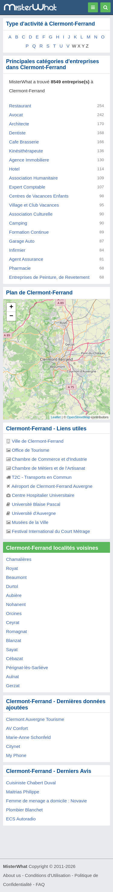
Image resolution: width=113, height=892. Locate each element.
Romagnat (16, 631)
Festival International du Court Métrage (51, 531)
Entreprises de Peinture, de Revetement (49, 277)
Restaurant (20, 105)
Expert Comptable (27, 186)
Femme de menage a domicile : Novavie (46, 800)
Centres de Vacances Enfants (38, 195)
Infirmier (17, 250)
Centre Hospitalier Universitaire (43, 495)
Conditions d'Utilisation (48, 875)
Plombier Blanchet (24, 809)
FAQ (40, 884)
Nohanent (16, 604)
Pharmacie (20, 268)
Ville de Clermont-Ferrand (37, 441)
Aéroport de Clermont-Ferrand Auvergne (51, 486)
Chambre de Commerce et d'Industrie (49, 459)
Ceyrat (12, 622)
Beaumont (16, 577)
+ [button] (11, 307)
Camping (18, 223)
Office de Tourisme (30, 450)
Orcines (14, 613)
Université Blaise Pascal (36, 504)
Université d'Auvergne (34, 513)
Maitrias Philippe (22, 791)
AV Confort (17, 728)
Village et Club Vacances (34, 205)
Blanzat (13, 640)
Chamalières (18, 559)
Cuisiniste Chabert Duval (31, 782)
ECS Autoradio (21, 818)
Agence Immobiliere (29, 159)
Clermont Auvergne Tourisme (35, 719)
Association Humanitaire (33, 177)
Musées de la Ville (30, 522)
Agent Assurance (26, 259)
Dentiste (17, 132)
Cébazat (14, 658)
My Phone (16, 755)
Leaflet (56, 417)
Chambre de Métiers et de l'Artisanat (48, 468)
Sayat (11, 649)
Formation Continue (29, 232)
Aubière (14, 595)
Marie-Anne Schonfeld (28, 737)
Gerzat (13, 685)
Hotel (14, 168)
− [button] (11, 316)
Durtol (12, 586)
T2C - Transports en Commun (41, 477)
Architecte (19, 123)
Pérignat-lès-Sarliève (27, 667)
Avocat (16, 114)
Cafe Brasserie (24, 141)
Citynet (13, 746)
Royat (12, 568)
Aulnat (12, 676)
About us (12, 875)
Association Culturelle (30, 214)
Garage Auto (21, 241)
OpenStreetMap (78, 417)
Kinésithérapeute (26, 150)
